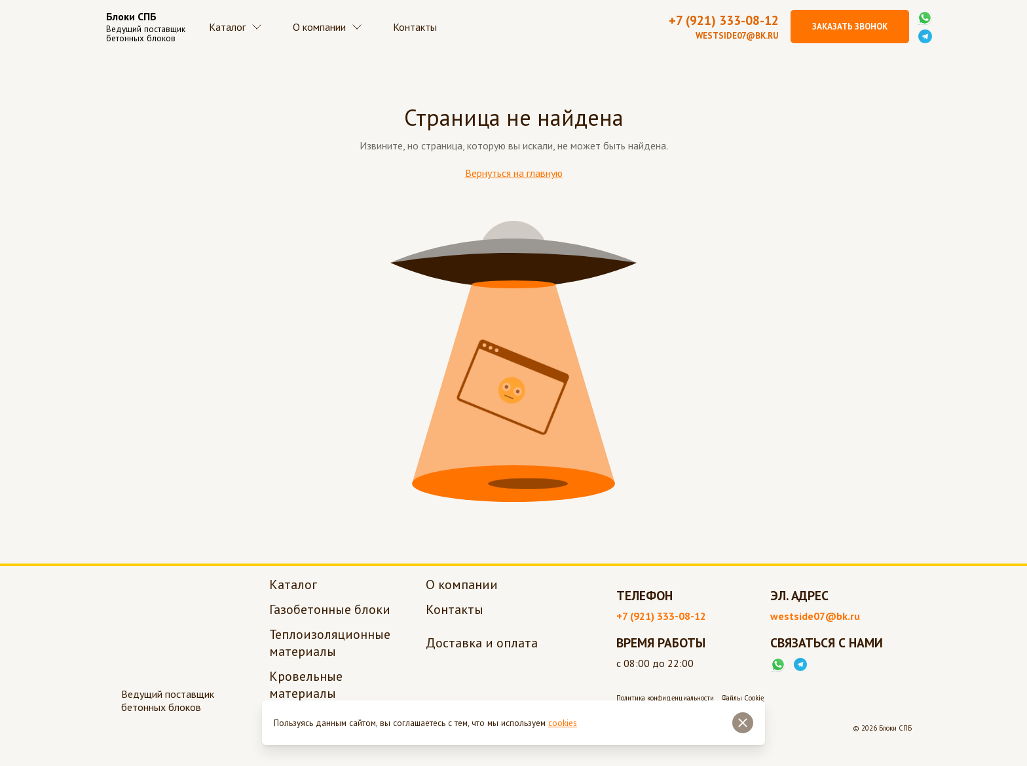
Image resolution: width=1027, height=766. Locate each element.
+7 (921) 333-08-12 (724, 26)
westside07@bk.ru (737, 42)
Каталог (240, 32)
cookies (562, 723)
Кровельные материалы (306, 697)
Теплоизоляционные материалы (329, 655)
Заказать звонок (849, 32)
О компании (344, 32)
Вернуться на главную (514, 185)
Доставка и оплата (482, 655)
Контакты (442, 32)
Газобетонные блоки (329, 621)
